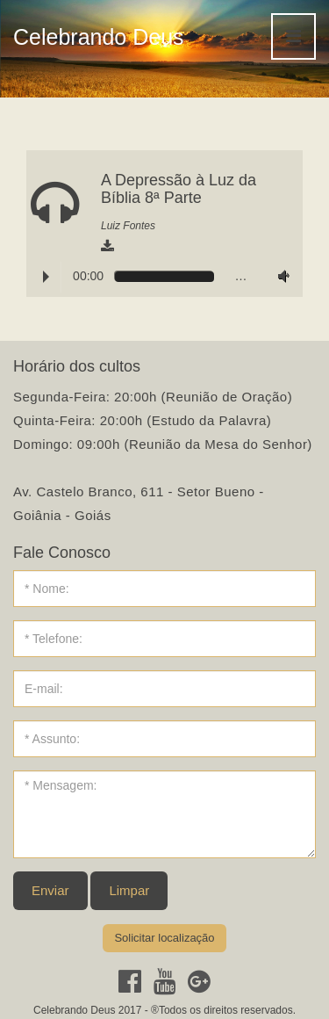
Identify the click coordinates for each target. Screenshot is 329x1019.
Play (46, 277)
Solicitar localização (164, 937)
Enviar (50, 890)
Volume (280, 276)
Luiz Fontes (128, 226)
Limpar (129, 890)
